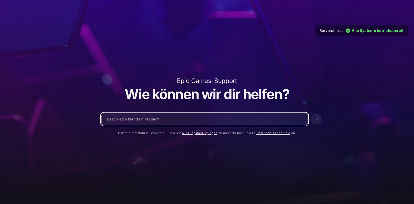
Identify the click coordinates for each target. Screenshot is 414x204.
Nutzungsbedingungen (199, 133)
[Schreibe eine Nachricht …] (205, 119)
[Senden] (316, 119)
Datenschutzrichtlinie (273, 133)
